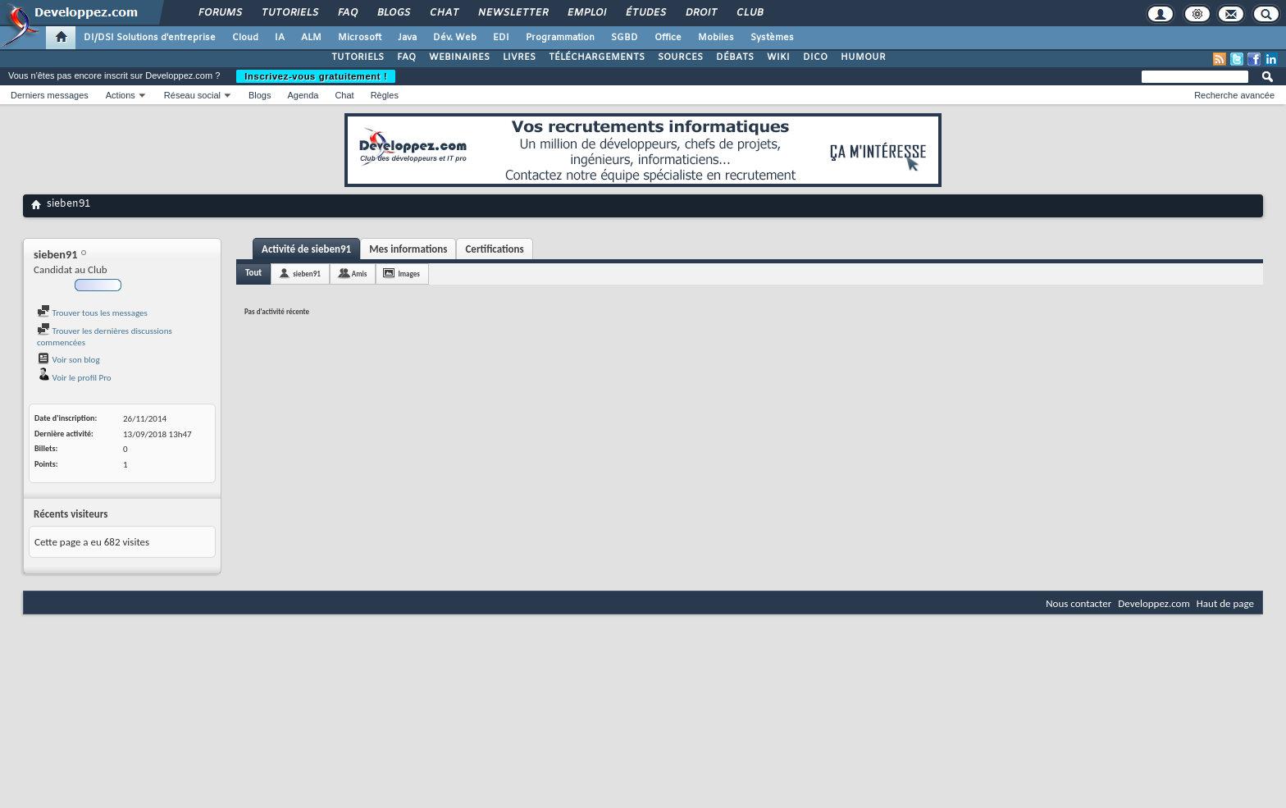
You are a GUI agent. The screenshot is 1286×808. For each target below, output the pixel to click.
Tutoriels (289, 13)
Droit (700, 13)
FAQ (346, 13)
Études (645, 13)
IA (280, 37)
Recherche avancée (1234, 95)
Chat (443, 13)
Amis (359, 273)
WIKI (778, 57)
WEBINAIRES (459, 57)
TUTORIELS (357, 57)
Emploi (586, 13)
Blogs (393, 13)
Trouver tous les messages (92, 313)
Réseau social (192, 95)
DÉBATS (735, 57)
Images (408, 273)
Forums (219, 13)
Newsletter (512, 13)
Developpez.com (1154, 603)
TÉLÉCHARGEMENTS (597, 57)
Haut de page (1225, 603)
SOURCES (680, 57)
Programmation (560, 37)
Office (668, 37)
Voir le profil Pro (74, 377)
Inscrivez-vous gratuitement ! (315, 76)
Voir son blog (68, 359)
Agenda (302, 95)
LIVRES (519, 57)
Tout (253, 272)
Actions (120, 95)
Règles (385, 95)
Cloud (245, 37)
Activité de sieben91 (306, 249)
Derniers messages (50, 95)
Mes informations (408, 249)
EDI (501, 37)
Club (749, 13)
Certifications (494, 249)
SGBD (624, 37)
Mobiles (716, 37)
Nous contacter (1078, 603)
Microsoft (359, 37)
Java (407, 37)
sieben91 (307, 273)
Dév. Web (455, 37)
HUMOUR (863, 57)
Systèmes (772, 37)
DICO (815, 57)
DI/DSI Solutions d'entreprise (150, 37)
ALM (311, 37)
